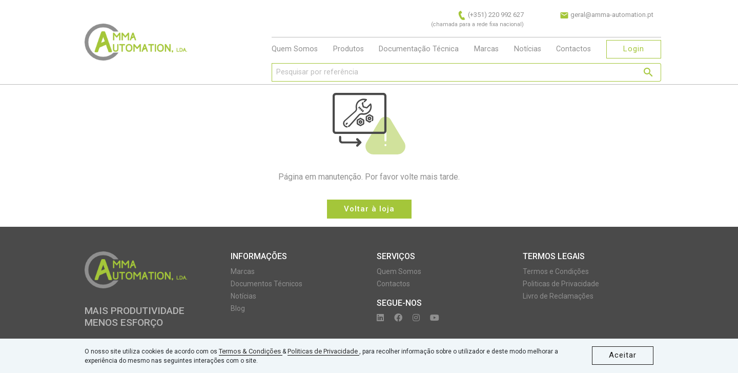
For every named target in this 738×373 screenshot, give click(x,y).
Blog (238, 308)
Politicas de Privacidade (323, 351)
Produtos (348, 49)
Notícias (527, 49)
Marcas (486, 49)
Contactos (573, 49)
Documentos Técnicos (266, 284)
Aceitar (623, 355)
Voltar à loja (369, 208)
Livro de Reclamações (558, 296)
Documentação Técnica (419, 49)
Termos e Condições (556, 271)
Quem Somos (295, 49)
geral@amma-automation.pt (606, 14)
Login (633, 48)
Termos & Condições (250, 351)
